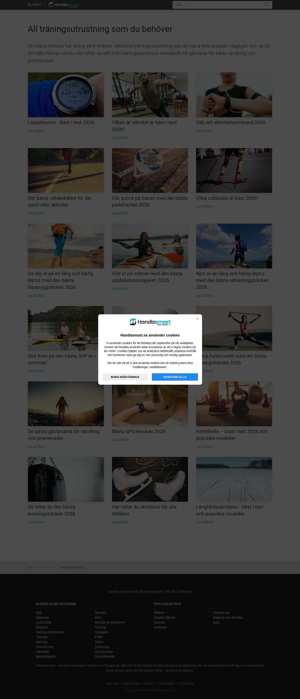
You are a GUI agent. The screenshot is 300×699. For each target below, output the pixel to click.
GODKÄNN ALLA (174, 377)
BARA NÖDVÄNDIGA (125, 377)
